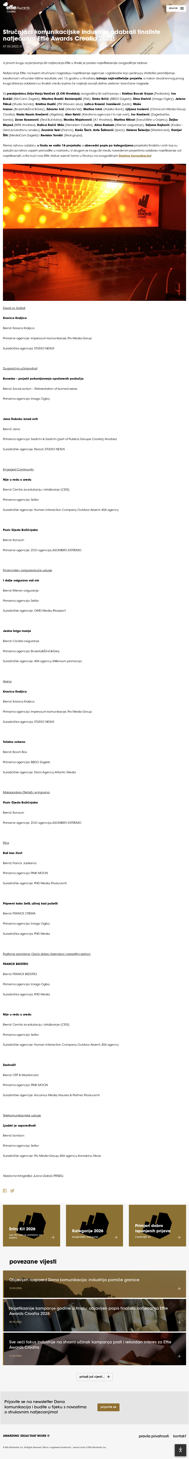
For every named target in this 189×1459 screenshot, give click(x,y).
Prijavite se (108, 1407)
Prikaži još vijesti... (92, 1377)
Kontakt (179, 1436)
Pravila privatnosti (154, 1436)
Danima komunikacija (135, 156)
